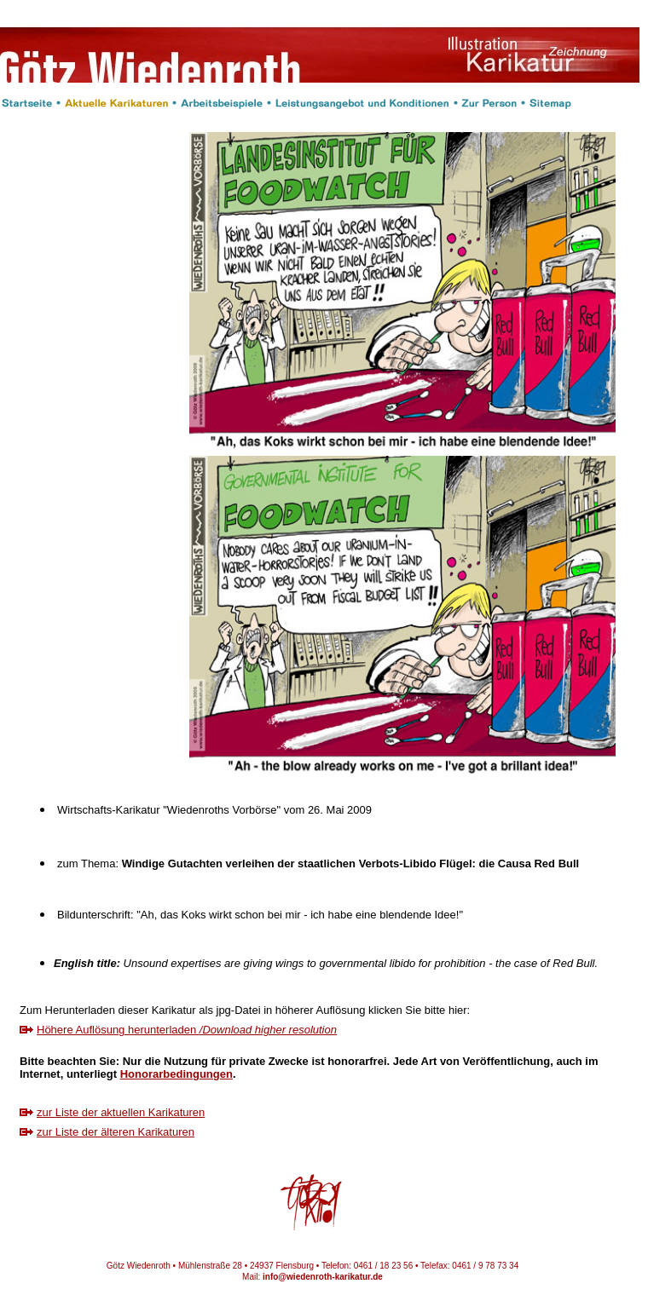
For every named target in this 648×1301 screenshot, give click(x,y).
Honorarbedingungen (176, 1074)
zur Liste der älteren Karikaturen (115, 1131)
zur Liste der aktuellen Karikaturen (121, 1112)
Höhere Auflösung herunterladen (187, 1029)
